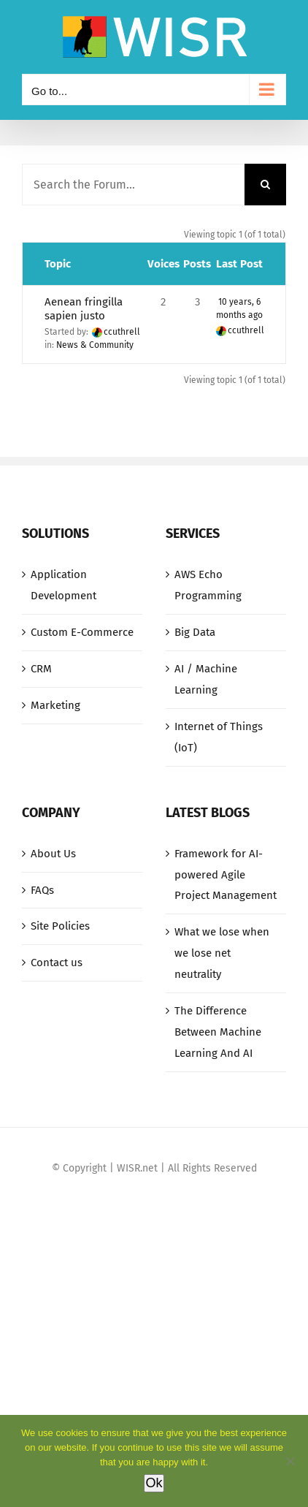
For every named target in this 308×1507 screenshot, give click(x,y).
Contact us (56, 962)
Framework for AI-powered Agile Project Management (225, 875)
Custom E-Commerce (82, 632)
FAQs (42, 890)
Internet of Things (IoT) (218, 737)
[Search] (265, 184)
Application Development (63, 585)
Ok (153, 1483)
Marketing (55, 705)
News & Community (95, 345)
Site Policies (60, 926)
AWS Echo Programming (208, 585)
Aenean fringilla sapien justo (84, 308)
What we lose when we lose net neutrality (221, 953)
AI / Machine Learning (205, 679)
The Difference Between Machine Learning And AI (217, 1032)
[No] (289, 1461)
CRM (41, 668)
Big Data (194, 632)
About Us (53, 853)
